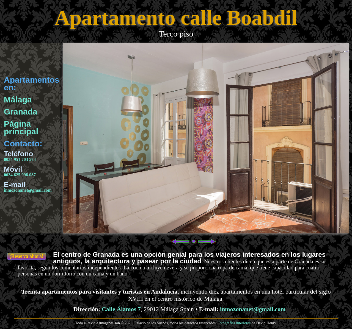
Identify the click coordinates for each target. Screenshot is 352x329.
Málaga (18, 99)
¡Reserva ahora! (26, 256)
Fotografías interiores (234, 323)
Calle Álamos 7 (121, 309)
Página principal (21, 127)
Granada (20, 111)
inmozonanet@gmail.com (28, 190)
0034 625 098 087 (20, 174)
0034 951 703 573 (20, 159)
